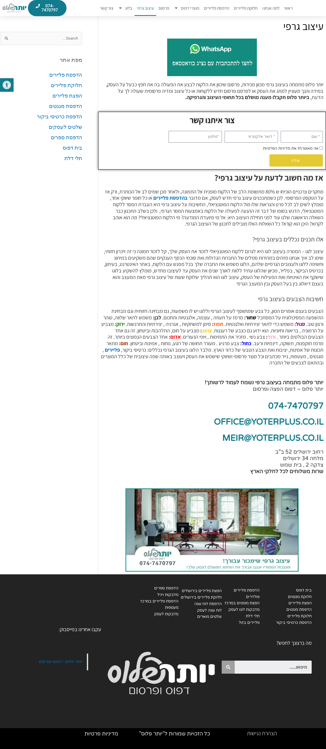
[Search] (228, 667)
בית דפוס (72, 148)
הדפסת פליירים (216, 8)
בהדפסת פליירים (170, 197)
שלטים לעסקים (65, 127)
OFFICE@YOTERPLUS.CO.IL (268, 422)
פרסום (164, 8)
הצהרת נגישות (262, 733)
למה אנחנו (271, 8)
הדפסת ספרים (66, 137)
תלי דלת (73, 158)
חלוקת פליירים (246, 8)
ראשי (288, 8)
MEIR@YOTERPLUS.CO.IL (272, 438)
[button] (7, 85)
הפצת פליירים (67, 96)
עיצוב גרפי (145, 8)
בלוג (125, 8)
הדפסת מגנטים (65, 106)
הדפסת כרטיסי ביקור (59, 116)
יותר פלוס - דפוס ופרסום (60, 661)
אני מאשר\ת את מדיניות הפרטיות (290, 148)
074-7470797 (295, 406)
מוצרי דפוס (186, 8)
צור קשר (106, 8)
